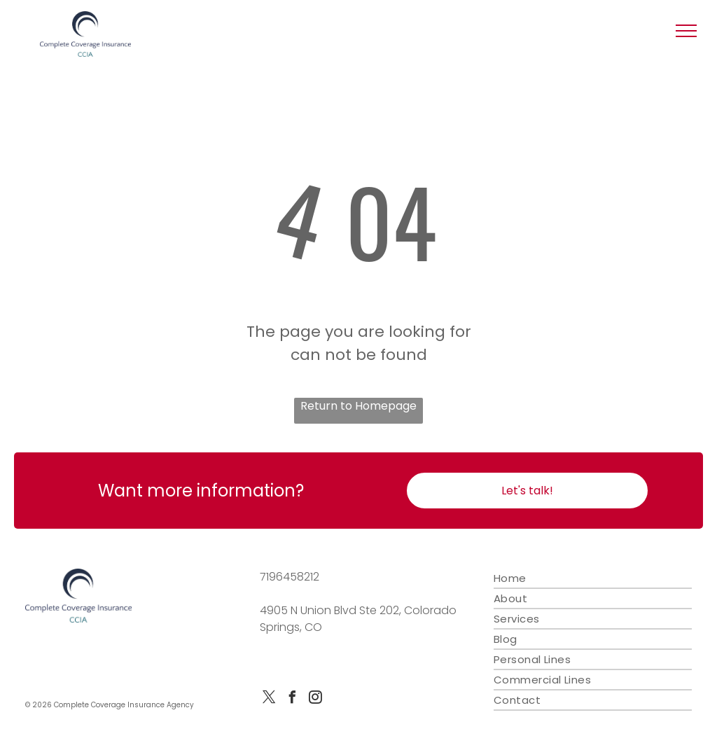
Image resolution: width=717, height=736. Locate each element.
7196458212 (289, 577)
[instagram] (316, 699)
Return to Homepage (358, 406)
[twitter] (269, 699)
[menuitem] (593, 579)
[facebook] (292, 699)
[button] (686, 31)
